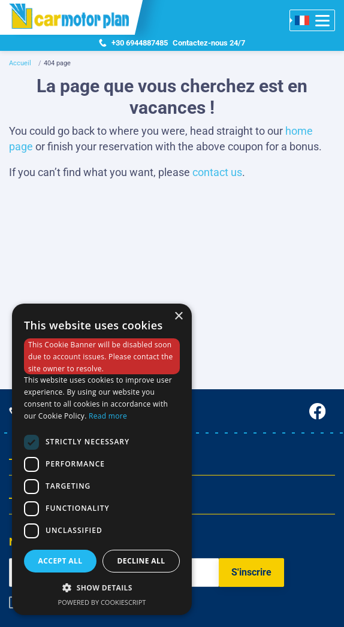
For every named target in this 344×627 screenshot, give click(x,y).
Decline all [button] (141, 561)
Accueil (20, 63)
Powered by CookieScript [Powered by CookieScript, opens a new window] (102, 602)
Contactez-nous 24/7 (172, 43)
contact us (217, 172)
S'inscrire (251, 572)
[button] (102, 587)
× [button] (178, 316)
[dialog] (102, 459)
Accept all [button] (60, 561)
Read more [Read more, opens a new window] (108, 416)
